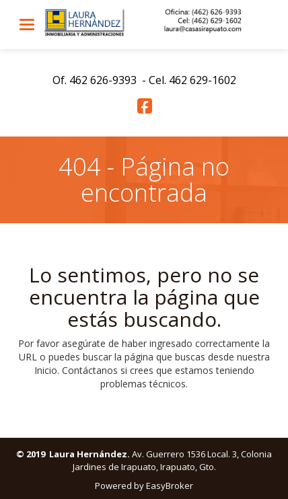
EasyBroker (169, 485)
